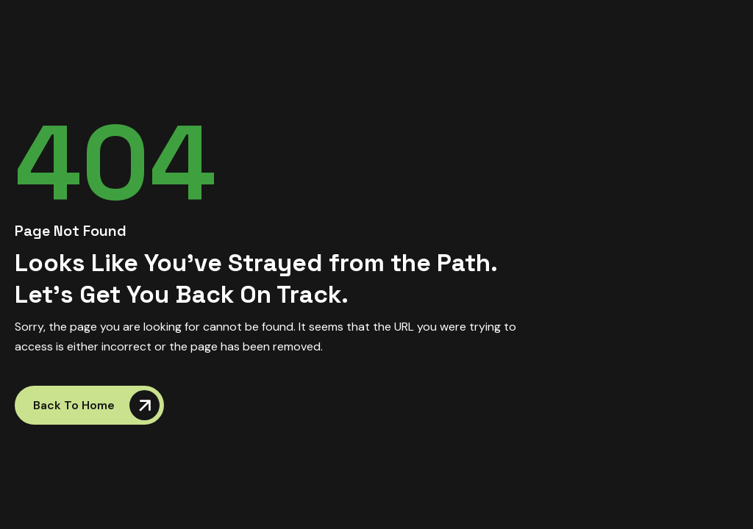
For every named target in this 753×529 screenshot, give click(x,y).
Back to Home (96, 405)
